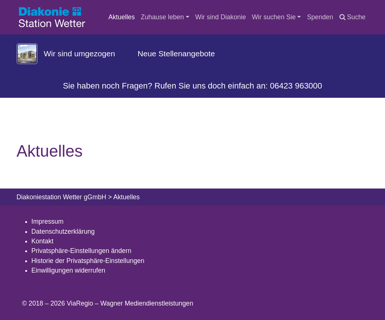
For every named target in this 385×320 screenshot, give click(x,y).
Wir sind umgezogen (79, 53)
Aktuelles (122, 17)
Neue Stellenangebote (176, 53)
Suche (352, 17)
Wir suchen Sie (274, 17)
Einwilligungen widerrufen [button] (68, 270)
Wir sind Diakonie (220, 17)
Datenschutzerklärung (63, 231)
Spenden (320, 17)
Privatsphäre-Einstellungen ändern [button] (81, 250)
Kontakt (42, 241)
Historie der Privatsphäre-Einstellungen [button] (88, 260)
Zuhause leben (162, 17)
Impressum (47, 221)
